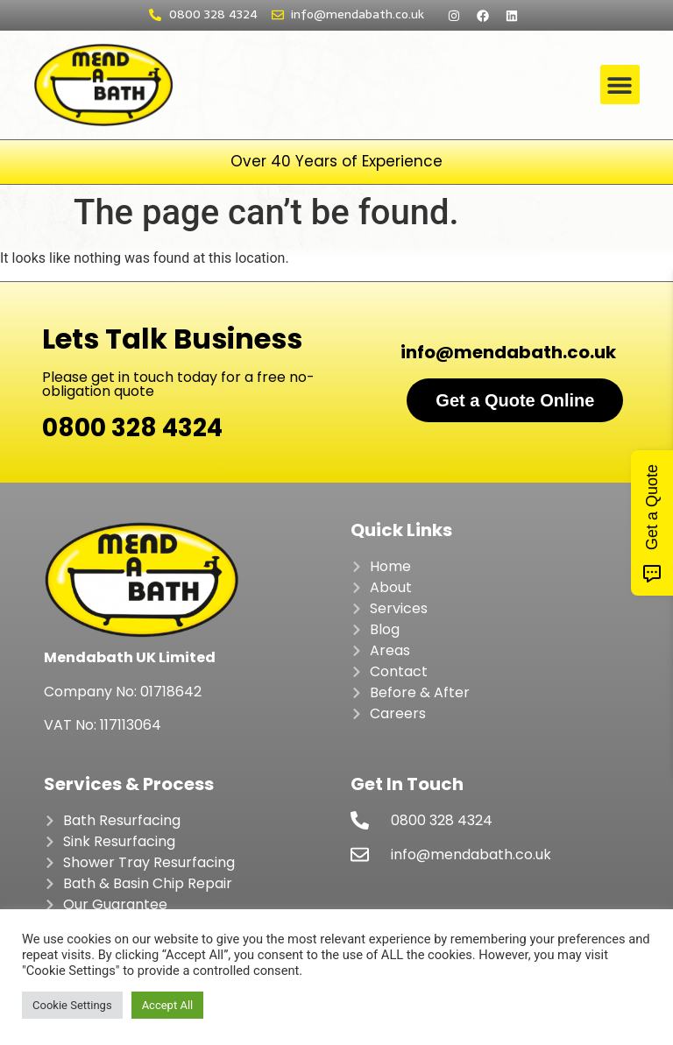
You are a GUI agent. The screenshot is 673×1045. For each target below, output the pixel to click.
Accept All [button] (168, 1005)
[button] (620, 84)
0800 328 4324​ (132, 428)
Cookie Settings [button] (72, 1005)
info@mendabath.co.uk (508, 352)
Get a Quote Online (515, 400)
